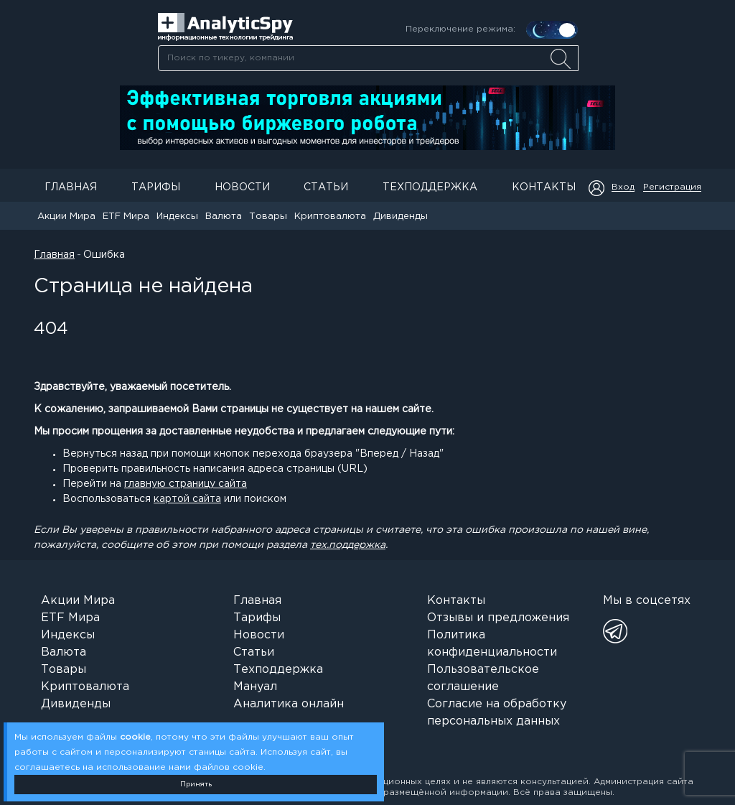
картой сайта (187, 499)
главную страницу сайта (185, 484)
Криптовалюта (330, 216)
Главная (71, 187)
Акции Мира (66, 216)
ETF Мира (126, 216)
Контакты (544, 187)
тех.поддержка (347, 545)
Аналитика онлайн (288, 704)
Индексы (177, 216)
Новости (242, 187)
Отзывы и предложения (498, 618)
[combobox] (368, 58)
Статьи (326, 187)
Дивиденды (400, 216)
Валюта (223, 216)
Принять (196, 784)
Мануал (255, 686)
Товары (268, 216)
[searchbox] (368, 58)
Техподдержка (430, 187)
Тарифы (155, 187)
